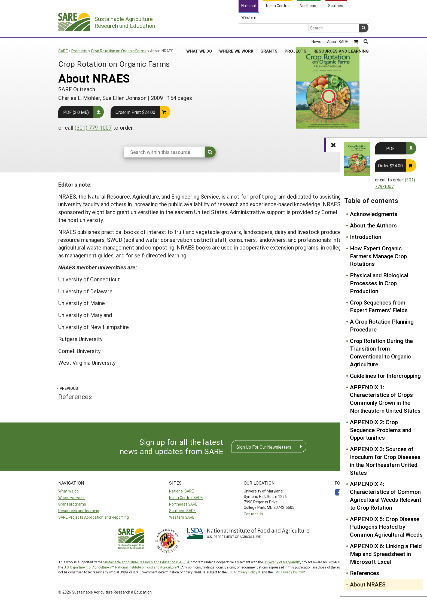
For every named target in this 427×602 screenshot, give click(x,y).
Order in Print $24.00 (135, 112)
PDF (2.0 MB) (76, 112)
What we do (68, 491)
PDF (390, 148)
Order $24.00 (390, 165)
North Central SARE (186, 497)
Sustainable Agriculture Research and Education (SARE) (145, 562)
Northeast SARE (183, 504)
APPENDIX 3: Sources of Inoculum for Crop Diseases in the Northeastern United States (385, 460)
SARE (63, 50)
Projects (295, 29)
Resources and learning (78, 510)
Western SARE (181, 517)
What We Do (199, 29)
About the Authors (373, 225)
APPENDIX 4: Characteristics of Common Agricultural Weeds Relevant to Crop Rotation (385, 495)
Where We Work (236, 29)
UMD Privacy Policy (287, 572)
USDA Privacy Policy (242, 572)
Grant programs (72, 504)
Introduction (365, 237)
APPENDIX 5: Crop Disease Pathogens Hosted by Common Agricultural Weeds (386, 527)
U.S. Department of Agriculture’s (87, 567)
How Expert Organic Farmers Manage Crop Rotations (378, 256)
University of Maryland (280, 562)
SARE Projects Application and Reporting (93, 517)
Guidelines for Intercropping (385, 375)
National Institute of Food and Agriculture (145, 567)
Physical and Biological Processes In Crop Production (379, 283)
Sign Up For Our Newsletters (263, 447)
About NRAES (368, 584)
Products (79, 50)
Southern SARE (182, 510)
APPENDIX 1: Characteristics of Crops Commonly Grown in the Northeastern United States (385, 398)
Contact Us (253, 513)
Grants (268, 29)
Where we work (71, 497)
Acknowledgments (373, 214)
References (364, 573)
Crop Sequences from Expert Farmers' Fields (379, 306)
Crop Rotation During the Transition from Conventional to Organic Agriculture (381, 352)
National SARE (181, 491)
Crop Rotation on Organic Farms (119, 50)
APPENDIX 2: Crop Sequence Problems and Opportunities (380, 430)
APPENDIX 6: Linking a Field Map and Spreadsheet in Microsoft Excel (386, 553)
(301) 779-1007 (93, 127)
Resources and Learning (341, 29)
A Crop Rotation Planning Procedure (382, 325)
